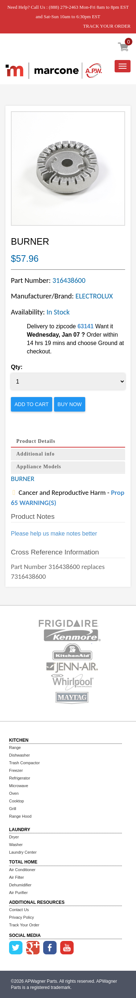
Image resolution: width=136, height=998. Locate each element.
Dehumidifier (20, 885)
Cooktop (16, 801)
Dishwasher (19, 755)
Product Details (35, 441)
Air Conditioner (22, 869)
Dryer (14, 837)
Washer (16, 844)
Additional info (35, 454)
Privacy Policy (21, 917)
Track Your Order (24, 925)
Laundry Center (23, 852)
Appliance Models (38, 466)
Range (15, 747)
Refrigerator (19, 778)
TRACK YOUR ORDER (107, 26)
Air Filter (16, 877)
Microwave (18, 785)
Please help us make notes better (54, 533)
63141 (86, 326)
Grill (12, 808)
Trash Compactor (24, 763)
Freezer (16, 770)
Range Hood (20, 816)
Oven (13, 793)
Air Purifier (18, 892)
